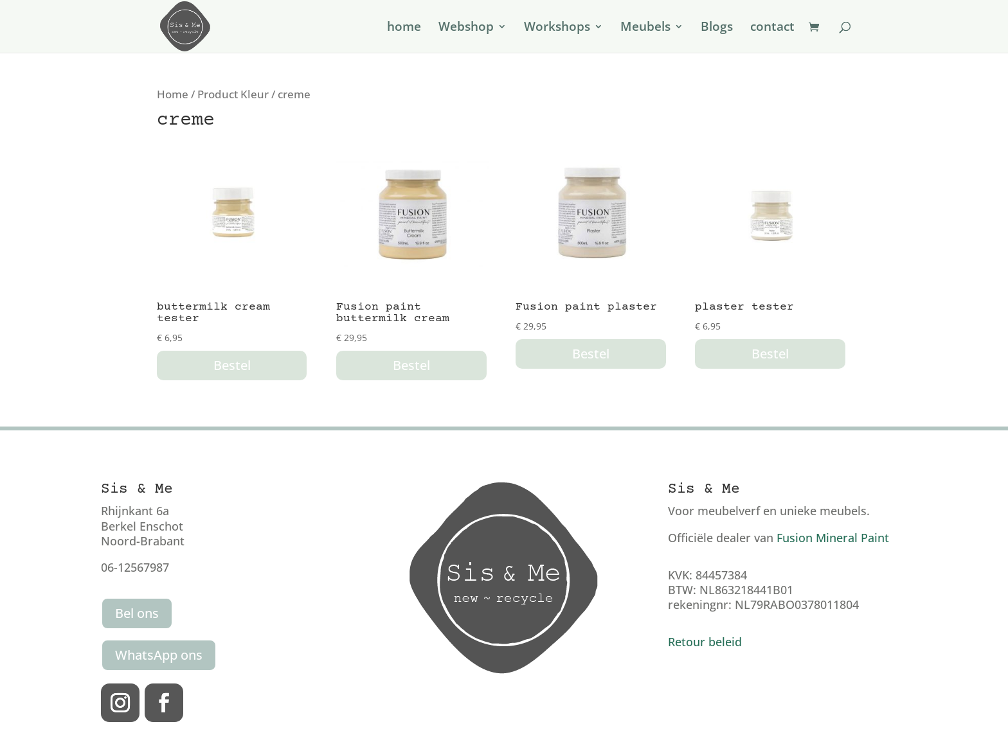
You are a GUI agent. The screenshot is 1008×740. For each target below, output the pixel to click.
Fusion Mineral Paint (833, 537)
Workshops (557, 28)
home (404, 28)
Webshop (466, 28)
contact (772, 28)
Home (172, 94)
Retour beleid (705, 641)
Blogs (717, 28)
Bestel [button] (232, 365)
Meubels (645, 28)
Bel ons (137, 613)
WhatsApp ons (159, 655)
